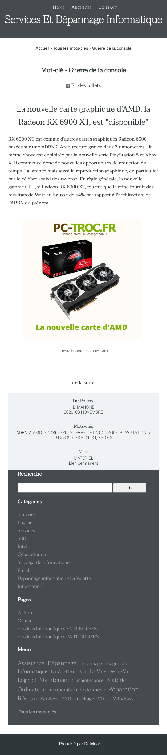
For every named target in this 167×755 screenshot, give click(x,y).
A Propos (27, 613)
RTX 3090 (64, 437)
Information (30, 587)
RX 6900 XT (21, 139)
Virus (103, 699)
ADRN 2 (50, 147)
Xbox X (105, 437)
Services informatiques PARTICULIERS (58, 637)
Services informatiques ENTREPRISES (57, 629)
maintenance (90, 680)
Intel (22, 547)
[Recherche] (65, 488)
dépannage (91, 664)
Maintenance (56, 680)
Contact (26, 621)
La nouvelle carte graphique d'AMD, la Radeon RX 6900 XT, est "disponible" (83, 116)
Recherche (30, 474)
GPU (30, 187)
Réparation (123, 689)
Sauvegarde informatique (44, 563)
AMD (37, 432)
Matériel (83, 458)
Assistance (31, 663)
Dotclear (92, 744)
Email (23, 571)
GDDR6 (51, 432)
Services (26, 531)
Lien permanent (83, 463)
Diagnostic (116, 663)
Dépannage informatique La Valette (54, 579)
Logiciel (26, 523)
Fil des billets (86, 85)
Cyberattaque (32, 555)
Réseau (27, 699)
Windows (123, 699)
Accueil (43, 48)
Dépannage (62, 663)
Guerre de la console (94, 432)
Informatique (32, 671)
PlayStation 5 (124, 155)
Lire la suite (81, 383)
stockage (84, 699)
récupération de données (76, 690)
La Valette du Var (69, 672)
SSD (22, 539)
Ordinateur (31, 690)
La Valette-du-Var (110, 671)
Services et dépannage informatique (83, 20)
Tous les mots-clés (70, 48)
